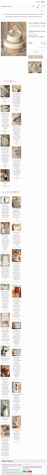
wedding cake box (5, 98)
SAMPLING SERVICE (33, 16)
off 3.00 (4, 396)
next (24, 49)
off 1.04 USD (3, 185)
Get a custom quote (35, 51)
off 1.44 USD (3, 130)
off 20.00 (4, 219)
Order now (35, 57)
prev (3, 49)
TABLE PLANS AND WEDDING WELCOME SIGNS (14, 16)
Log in (38, 5)
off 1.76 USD (3, 165)
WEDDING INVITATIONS (10, 14)
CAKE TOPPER (3, 20)
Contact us (40, 16)
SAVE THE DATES (19, 14)
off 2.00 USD (3, 101)
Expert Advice (43, 11)
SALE (4, 14)
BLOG (26, 16)
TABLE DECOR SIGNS (40, 14)
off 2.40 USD (14, 177)
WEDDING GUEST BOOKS (29, 14)
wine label (5, 182)
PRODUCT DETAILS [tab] (7, 461)
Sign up (43, 5)
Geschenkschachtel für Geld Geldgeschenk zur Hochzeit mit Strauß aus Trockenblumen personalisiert (16, 435)
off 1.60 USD (14, 109)
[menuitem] (4, 14)
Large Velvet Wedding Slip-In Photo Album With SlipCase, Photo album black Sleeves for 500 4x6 (16, 214)
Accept (24, 471)
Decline (29, 471)
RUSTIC (8, 20)
